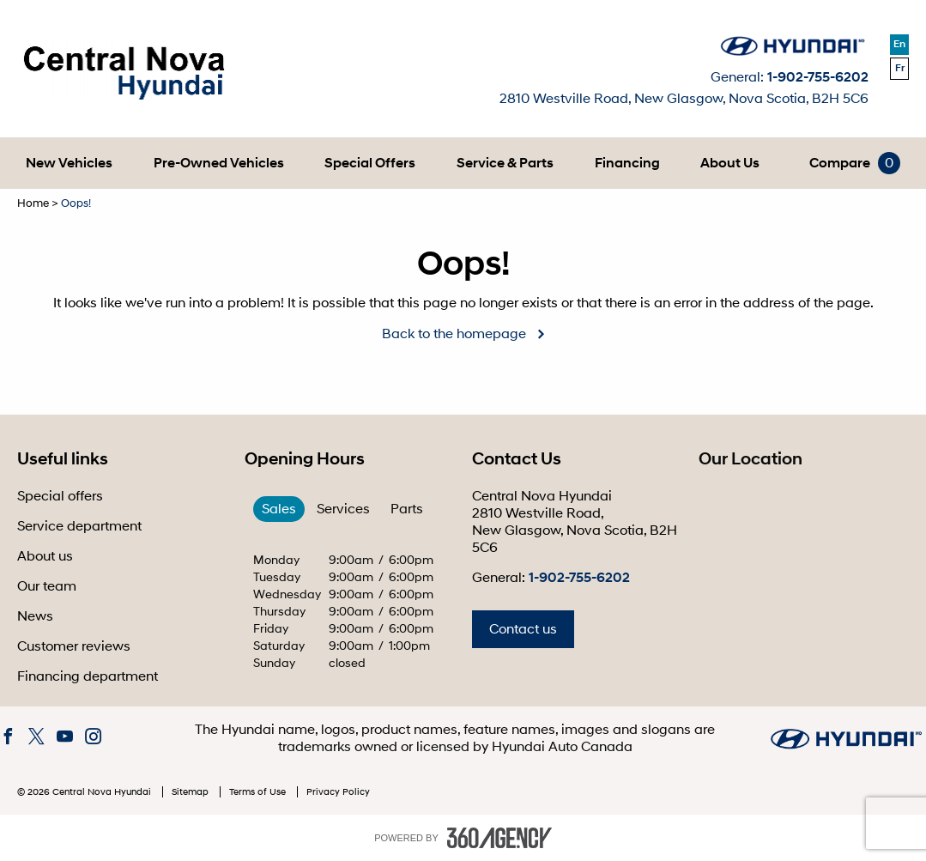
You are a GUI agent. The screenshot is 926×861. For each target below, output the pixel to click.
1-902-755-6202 (818, 77)
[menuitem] (69, 163)
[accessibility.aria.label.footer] (499, 838)
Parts (406, 509)
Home (33, 203)
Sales (279, 509)
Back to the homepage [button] (454, 334)
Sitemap (191, 791)
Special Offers (369, 163)
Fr (900, 68)
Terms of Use (258, 791)
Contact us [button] (523, 629)
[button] (69, 163)
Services (343, 509)
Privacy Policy (338, 791)
